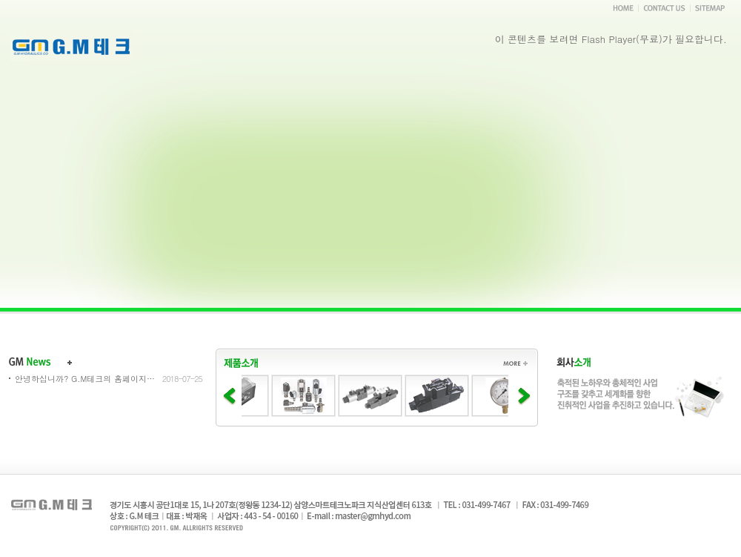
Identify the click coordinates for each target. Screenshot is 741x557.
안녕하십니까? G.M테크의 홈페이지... (85, 378)
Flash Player (609, 39)
